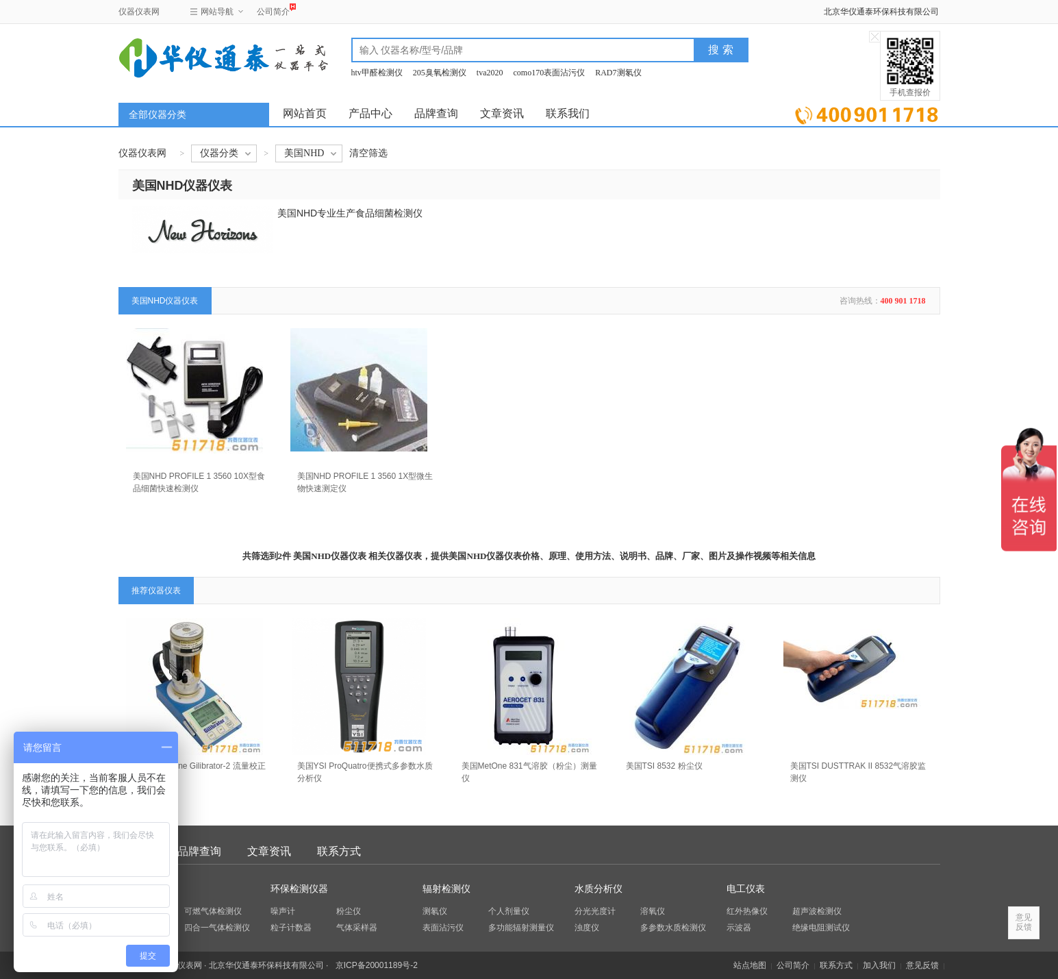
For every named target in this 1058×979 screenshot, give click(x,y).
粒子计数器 (291, 927)
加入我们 (879, 965)
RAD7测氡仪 (618, 72)
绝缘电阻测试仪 (821, 927)
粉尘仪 (348, 911)
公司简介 (273, 9)
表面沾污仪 (443, 927)
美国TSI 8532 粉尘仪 (664, 766)
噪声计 (282, 911)
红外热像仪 (747, 911)
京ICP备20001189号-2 (377, 965)
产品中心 (370, 113)
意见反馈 (922, 965)
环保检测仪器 (299, 889)
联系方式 (339, 851)
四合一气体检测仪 (217, 927)
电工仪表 (746, 889)
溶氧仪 (652, 911)
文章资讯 (502, 113)
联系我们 (568, 113)
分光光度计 (595, 911)
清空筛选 (368, 153)
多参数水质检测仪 (673, 927)
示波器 (739, 927)
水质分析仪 (598, 889)
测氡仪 (435, 911)
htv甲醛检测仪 (377, 72)
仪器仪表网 (139, 11)
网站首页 (305, 113)
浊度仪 (587, 927)
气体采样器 (356, 927)
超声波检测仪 (817, 911)
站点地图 (749, 965)
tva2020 (490, 72)
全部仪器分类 (157, 115)
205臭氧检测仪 (439, 72)
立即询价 (866, 112)
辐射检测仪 (446, 889)
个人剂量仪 (508, 911)
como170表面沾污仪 (549, 72)
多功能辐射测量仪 (521, 927)
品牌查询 (436, 113)
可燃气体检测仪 (213, 911)
